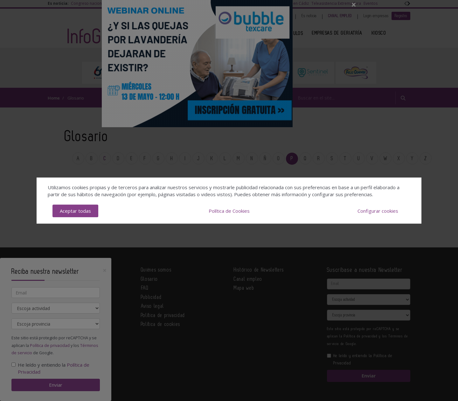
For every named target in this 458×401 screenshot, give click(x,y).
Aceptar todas (75, 211)
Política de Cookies (229, 211)
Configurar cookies (377, 211)
